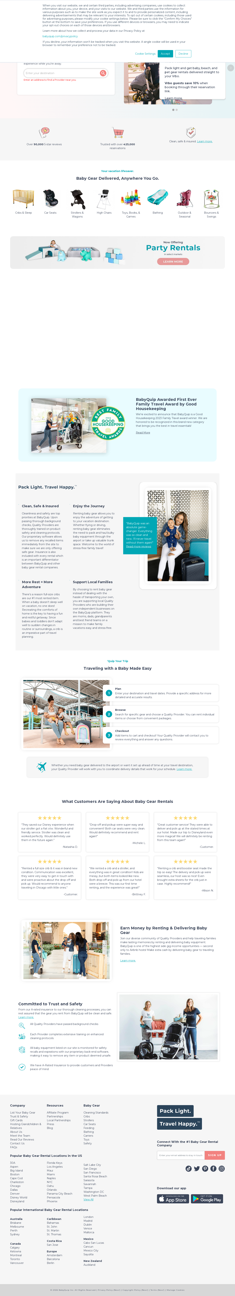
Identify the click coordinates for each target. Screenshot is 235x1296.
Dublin (88, 1224)
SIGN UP (215, 1155)
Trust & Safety (19, 1116)
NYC (50, 1182)
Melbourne (17, 1226)
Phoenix (52, 1201)
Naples (51, 1178)
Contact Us (17, 1143)
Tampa (88, 1188)
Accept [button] (165, 53)
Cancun (88, 1246)
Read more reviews (138, 546)
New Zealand (93, 1261)
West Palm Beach (95, 1195)
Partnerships (55, 1116)
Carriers (88, 1135)
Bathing (89, 1132)
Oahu (50, 1186)
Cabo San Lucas (94, 1242)
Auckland (89, 1264)
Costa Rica (54, 1241)
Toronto (15, 1259)
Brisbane (15, 1222)
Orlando (52, 1189)
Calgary (15, 1247)
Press (50, 1124)
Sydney (15, 1234)
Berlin (50, 1263)
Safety (88, 1143)
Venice (88, 1228)
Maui (50, 1170)
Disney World (18, 1197)
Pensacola (53, 1197)
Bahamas (53, 1222)
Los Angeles (55, 1166)
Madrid (88, 1220)
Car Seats (90, 1124)
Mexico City (91, 1250)
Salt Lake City (92, 1165)
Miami (51, 1174)
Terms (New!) (157, 1290)
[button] (230, 68)
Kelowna (15, 1251)
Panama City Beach (59, 1193)
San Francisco (92, 1172)
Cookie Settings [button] (145, 53)
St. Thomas (54, 1234)
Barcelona (53, 1259)
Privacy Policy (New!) (109, 1290)
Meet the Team (20, 1135)
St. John (52, 1226)
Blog (50, 1128)
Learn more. (173, 98)
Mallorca (89, 1232)
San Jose (52, 1244)
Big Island (16, 1170)
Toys (86, 1139)
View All (88, 1199)
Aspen (14, 1166)
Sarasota (89, 1180)
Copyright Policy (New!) (135, 1290)
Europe (52, 1251)
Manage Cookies (176, 1290)
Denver (15, 1193)
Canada (15, 1243)
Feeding (89, 1128)
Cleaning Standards (96, 1112)
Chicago (15, 1186)
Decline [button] (183, 53)
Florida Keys (54, 1163)
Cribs (87, 1116)
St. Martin (53, 1230)
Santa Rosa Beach (95, 1176)
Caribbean (54, 1219)
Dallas (14, 1189)
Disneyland (17, 1201)
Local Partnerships (58, 1120)
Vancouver (17, 1263)
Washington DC (94, 1191)
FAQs (13, 1147)
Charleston (17, 1182)
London (88, 1217)
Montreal (16, 1255)
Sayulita (88, 1254)
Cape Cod (16, 1178)
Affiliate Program (58, 1112)
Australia (16, 1219)
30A (12, 1163)
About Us (16, 1132)
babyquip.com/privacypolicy (60, 36)
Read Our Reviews (22, 1139)
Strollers (89, 1120)
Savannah (90, 1184)
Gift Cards (16, 1120)
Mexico (88, 1239)
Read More (143, 432)
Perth (13, 1230)
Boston (14, 1174)
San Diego (90, 1168)
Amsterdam (54, 1255)
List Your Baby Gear (22, 1112)
